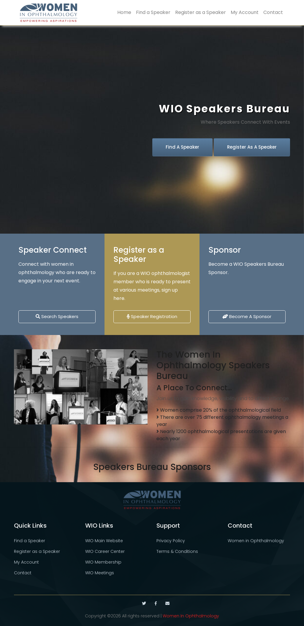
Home (124, 12)
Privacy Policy (170, 541)
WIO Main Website (104, 541)
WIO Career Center (105, 551)
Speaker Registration (152, 316)
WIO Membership (103, 562)
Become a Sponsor (246, 316)
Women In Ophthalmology (191, 616)
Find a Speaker (153, 12)
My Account (245, 12)
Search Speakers (57, 316)
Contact (273, 12)
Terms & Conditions (177, 551)
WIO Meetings (99, 573)
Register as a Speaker (200, 12)
